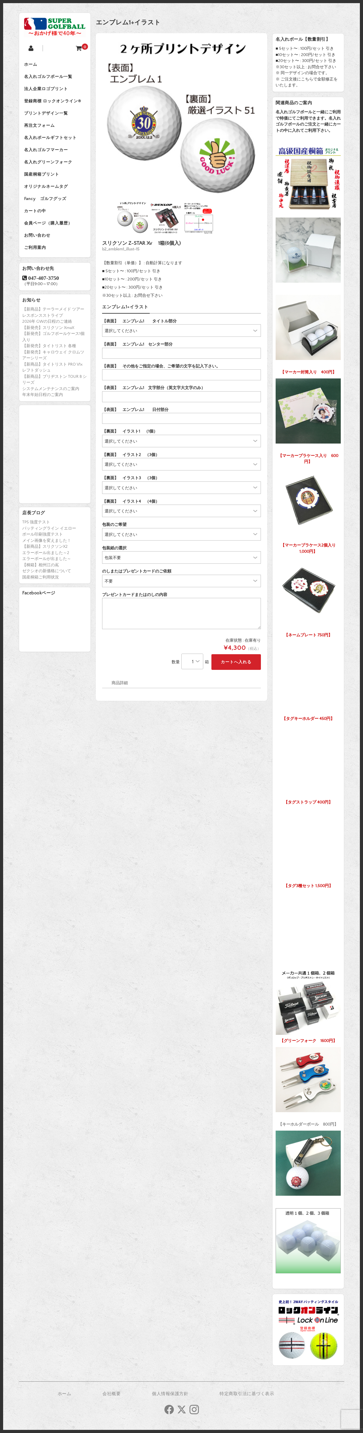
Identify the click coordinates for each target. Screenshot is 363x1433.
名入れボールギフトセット (51, 144)
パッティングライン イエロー (49, 543)
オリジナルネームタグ (47, 196)
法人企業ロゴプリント (47, 91)
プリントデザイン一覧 (47, 118)
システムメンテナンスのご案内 (50, 403)
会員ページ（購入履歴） (49, 236)
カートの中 (36, 223)
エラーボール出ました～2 (45, 568)
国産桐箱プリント (42, 183)
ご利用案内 (36, 262)
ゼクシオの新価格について (46, 586)
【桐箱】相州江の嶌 (40, 580)
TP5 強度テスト (36, 537)
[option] (181, 118)
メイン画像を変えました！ (46, 555)
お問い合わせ (38, 249)
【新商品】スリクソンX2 (45, 561)
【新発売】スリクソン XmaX (48, 342)
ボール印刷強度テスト (42, 549)
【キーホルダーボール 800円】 (308, 1085)
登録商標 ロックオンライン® (53, 104)
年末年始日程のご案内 (42, 410)
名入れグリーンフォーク (49, 170)
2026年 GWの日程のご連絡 (47, 336)
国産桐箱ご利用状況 (40, 592)
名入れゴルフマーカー (47, 157)
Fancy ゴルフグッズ (46, 210)
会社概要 (111, 1393)
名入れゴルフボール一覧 (49, 78)
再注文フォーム (40, 131)
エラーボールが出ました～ (46, 574)
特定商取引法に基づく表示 (247, 1393)
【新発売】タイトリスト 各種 (49, 361)
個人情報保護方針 (170, 1393)
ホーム (32, 65)
